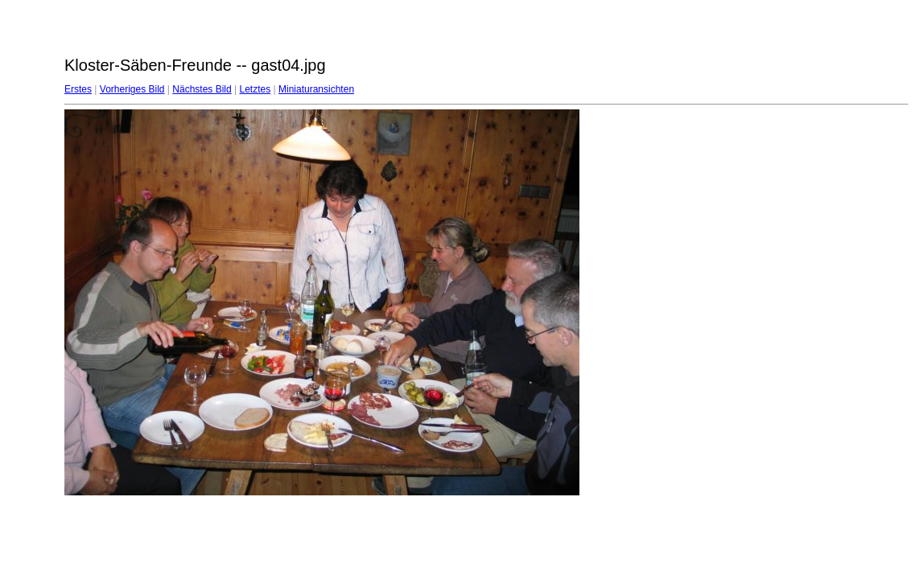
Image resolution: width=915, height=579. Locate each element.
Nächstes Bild (201, 89)
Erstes (78, 89)
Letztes (255, 89)
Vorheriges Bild (132, 89)
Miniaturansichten (316, 89)
